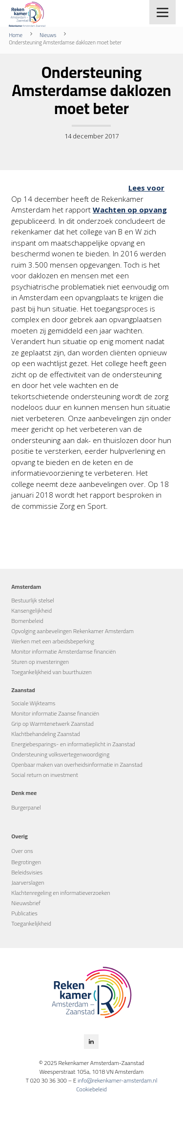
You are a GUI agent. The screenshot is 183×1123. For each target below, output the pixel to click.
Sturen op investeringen (40, 661)
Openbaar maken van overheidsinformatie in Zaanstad (76, 764)
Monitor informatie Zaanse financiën (55, 713)
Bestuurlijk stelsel (32, 600)
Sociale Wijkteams (33, 703)
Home (15, 35)
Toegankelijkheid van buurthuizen (51, 672)
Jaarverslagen (27, 882)
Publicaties (24, 913)
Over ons (22, 850)
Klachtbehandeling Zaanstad (45, 733)
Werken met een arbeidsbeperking (52, 641)
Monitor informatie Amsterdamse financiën (63, 651)
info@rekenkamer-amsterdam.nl (117, 1080)
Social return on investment (44, 774)
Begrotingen (26, 862)
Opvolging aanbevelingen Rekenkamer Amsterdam (72, 631)
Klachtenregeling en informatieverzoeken (60, 892)
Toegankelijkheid (31, 923)
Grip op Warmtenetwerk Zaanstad (52, 723)
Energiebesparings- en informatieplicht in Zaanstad (73, 744)
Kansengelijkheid (31, 610)
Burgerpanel (26, 807)
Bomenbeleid (27, 620)
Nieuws (48, 35)
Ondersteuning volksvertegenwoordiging (60, 754)
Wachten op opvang (130, 209)
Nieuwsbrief (26, 903)
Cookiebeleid (91, 1089)
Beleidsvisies (26, 872)
